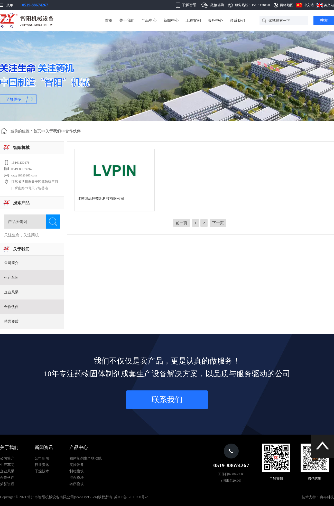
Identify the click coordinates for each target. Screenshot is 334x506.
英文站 (329, 5)
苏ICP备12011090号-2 (131, 497)
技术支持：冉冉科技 (318, 497)
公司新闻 (42, 458)
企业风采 (11, 292)
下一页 (218, 223)
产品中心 (149, 20)
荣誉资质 (11, 321)
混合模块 (76, 478)
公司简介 (11, 263)
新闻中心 (171, 20)
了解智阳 (189, 5)
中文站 (309, 5)
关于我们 (127, 20)
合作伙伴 (73, 131)
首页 (109, 20)
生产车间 (11, 277)
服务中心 (215, 20)
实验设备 (76, 465)
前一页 (181, 223)
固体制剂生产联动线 (85, 458)
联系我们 (237, 20)
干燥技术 (42, 471)
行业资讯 (42, 465)
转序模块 (76, 484)
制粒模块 (76, 471)
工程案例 (193, 20)
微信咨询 (217, 5)
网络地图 (286, 5)
